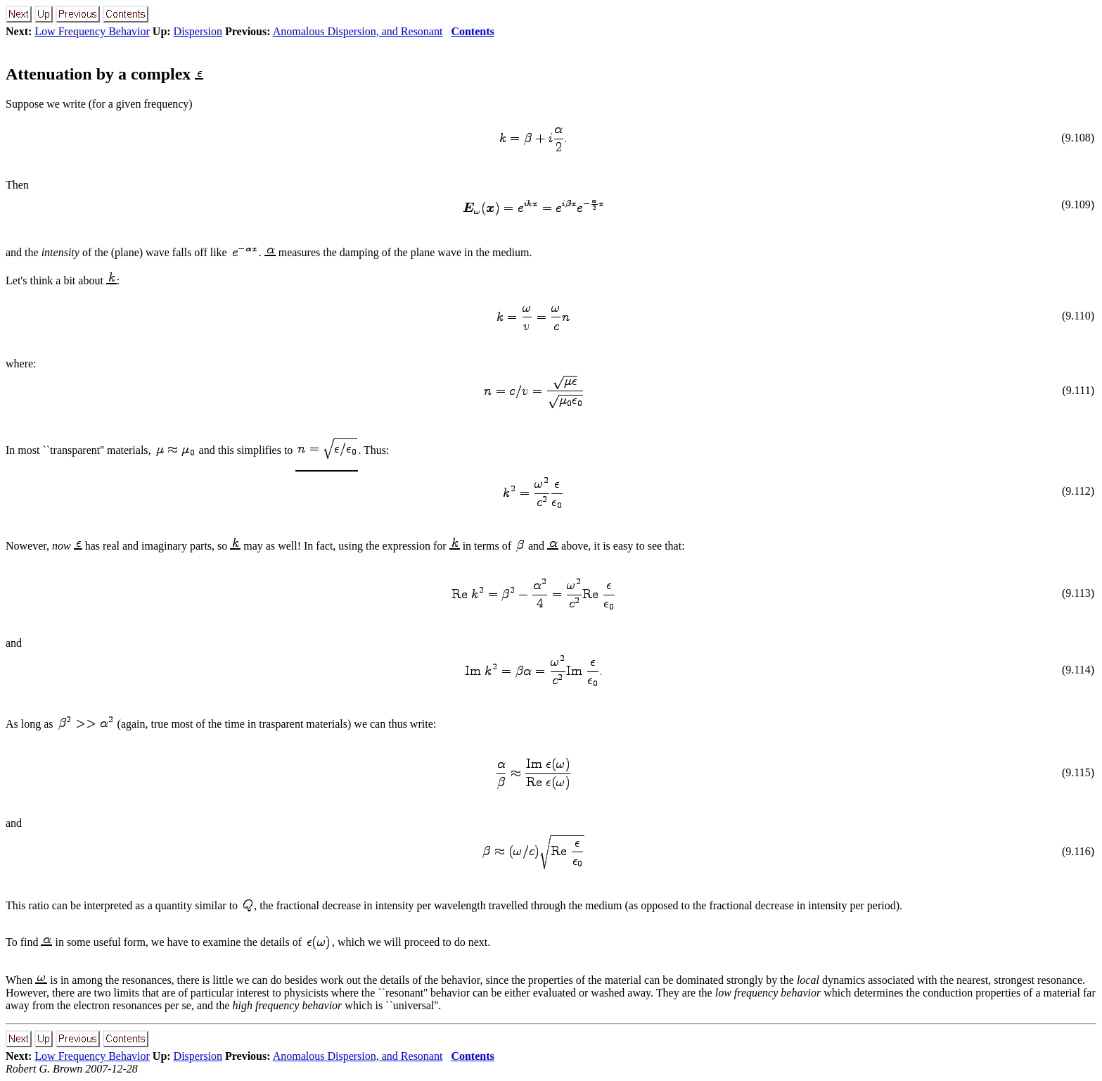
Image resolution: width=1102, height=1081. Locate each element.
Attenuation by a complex (104, 74)
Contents (472, 31)
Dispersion (198, 31)
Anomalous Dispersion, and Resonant (358, 31)
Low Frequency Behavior (92, 31)
